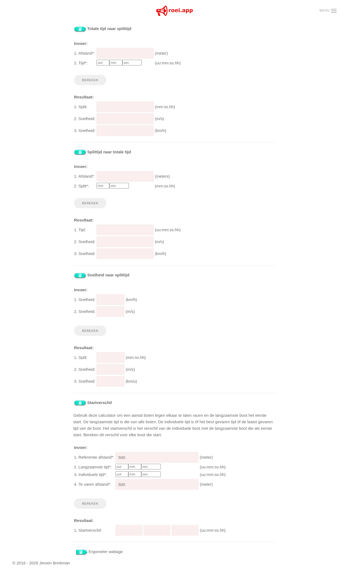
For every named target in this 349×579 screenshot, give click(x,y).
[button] (328, 11)
